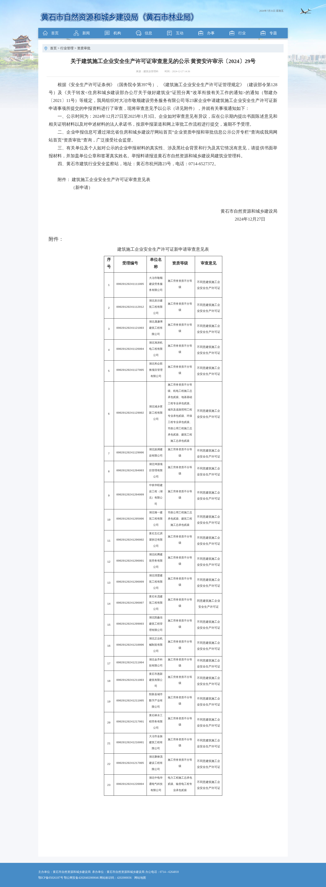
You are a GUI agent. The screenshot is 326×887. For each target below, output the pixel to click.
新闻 (86, 33)
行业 (242, 33)
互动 (179, 33)
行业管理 (67, 48)
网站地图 (140, 877)
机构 (117, 33)
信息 (148, 33)
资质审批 (83, 48)
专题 (273, 33)
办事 (211, 33)
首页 (55, 33)
